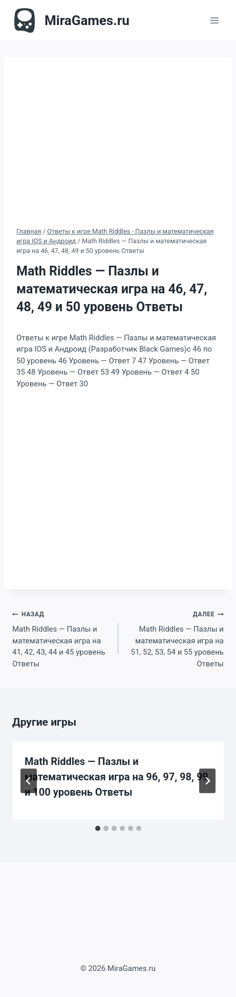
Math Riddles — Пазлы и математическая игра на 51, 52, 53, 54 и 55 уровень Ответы (175, 638)
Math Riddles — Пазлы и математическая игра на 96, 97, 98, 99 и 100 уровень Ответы (116, 776)
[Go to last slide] (28, 781)
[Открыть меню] (214, 20)
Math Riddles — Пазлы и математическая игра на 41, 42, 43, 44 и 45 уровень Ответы (61, 638)
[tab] (97, 828)
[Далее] (207, 781)
